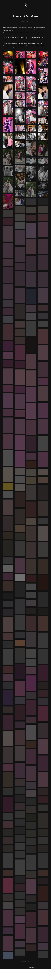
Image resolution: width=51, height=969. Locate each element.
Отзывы (41, 10)
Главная (9, 10)
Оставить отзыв (24, 21)
